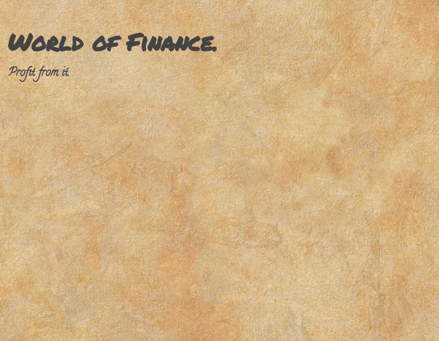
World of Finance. (113, 42)
